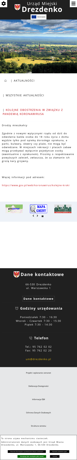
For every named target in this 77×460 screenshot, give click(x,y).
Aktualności (24, 80)
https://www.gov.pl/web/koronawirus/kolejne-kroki (36, 185)
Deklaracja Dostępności (38, 386)
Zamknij (55, 456)
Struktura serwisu (38, 426)
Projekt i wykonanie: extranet (38, 373)
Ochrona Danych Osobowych (38, 412)
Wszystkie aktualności (25, 95)
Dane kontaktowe (38, 299)
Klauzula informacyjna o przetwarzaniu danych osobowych (26, 451)
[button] (33, 215)
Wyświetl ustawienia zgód (59, 451)
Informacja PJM (38, 399)
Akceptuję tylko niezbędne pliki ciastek (32, 456)
